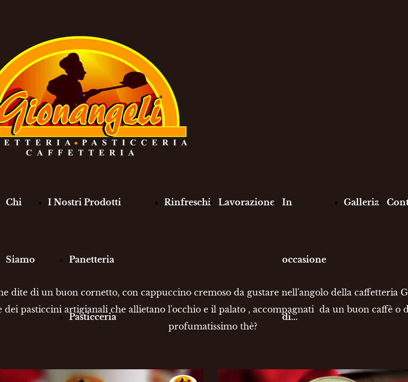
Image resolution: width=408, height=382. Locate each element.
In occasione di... (304, 259)
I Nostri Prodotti (84, 202)
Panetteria (91, 259)
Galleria (361, 202)
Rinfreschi (187, 202)
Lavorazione (246, 202)
